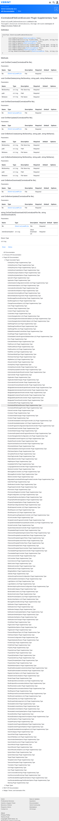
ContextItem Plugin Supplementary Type (19, 313)
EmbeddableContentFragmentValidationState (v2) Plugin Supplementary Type (30, 336)
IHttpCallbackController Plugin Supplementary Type (22, 459)
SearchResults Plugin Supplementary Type (20, 747)
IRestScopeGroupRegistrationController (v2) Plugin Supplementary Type (28, 515)
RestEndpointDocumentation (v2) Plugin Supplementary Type (25, 681)
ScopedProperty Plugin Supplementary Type (20, 721)
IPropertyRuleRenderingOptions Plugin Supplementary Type (25, 499)
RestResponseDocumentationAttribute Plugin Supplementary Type (27, 693)
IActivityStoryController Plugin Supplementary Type (22, 367)
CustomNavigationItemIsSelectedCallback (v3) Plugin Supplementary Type (29, 318)
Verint (2, 799)
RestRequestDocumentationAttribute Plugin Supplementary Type (26, 688)
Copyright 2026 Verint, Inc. (9, 819)
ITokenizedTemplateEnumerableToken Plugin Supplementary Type (27, 535)
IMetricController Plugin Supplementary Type (20, 477)
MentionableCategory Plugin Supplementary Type (22, 589)
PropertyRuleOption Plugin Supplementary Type (21, 655)
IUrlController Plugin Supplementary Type (20, 558)
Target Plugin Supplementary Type (17, 757)
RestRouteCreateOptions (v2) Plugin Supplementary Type (24, 696)
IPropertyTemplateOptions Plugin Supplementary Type (23, 502)
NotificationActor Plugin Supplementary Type (20, 607)
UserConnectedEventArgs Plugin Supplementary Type (23, 772)
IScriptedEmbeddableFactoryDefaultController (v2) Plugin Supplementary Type (30, 522)
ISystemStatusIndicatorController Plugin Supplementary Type (25, 528)
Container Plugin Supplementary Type (19, 308)
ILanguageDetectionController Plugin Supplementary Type (24, 466)
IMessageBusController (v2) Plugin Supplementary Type (24, 471)
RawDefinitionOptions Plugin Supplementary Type (22, 665)
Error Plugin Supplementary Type (17, 339)
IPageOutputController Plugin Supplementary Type (22, 487)
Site (50, 2)
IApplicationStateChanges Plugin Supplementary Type (23, 380)
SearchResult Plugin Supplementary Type (20, 744)
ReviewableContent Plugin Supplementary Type (21, 704)
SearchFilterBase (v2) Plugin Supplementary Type (22, 737)
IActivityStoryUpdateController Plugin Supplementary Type (24, 369)
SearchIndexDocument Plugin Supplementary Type (22, 742)
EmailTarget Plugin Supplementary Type (19, 334)
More (19, 11)
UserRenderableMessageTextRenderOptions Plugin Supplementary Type (29, 780)
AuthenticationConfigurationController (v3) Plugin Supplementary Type (28, 283)
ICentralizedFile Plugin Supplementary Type (20, 403)
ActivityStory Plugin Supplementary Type (19, 262)
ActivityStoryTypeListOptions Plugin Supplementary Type (24, 272)
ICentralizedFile (29, 38)
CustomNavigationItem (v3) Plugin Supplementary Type (24, 316)
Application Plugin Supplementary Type (19, 280)
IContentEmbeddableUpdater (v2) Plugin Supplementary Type (25, 423)
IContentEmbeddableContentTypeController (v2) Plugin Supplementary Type (30, 420)
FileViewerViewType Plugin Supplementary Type (22, 357)
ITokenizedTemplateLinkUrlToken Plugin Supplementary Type (25, 540)
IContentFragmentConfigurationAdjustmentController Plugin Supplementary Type (31, 426)
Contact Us (4, 809)
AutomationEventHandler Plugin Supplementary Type (23, 288)
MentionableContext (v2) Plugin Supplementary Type (23, 591)
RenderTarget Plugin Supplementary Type (20, 678)
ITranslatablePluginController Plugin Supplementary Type (24, 553)
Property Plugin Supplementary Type (18, 647)
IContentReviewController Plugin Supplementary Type (23, 428)
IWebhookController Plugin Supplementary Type (21, 566)
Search (53, 2)
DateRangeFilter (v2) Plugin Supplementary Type (22, 329)
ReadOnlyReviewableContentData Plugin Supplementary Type (26, 670)
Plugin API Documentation (10, 257)
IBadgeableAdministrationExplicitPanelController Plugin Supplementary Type (30, 387)
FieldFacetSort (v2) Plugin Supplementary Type (21, 349)
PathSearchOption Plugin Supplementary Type (21, 635)
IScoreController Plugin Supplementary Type (20, 517)
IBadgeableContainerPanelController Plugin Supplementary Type (26, 395)
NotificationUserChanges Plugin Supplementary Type (23, 619)
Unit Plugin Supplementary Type (17, 767)
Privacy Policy (5, 815)
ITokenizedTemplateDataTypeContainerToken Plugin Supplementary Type (29, 533)
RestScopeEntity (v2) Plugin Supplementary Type (22, 698)
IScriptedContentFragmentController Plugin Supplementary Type (26, 520)
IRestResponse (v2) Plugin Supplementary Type (21, 512)
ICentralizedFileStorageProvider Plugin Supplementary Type (25, 408)
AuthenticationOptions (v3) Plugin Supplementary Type (23, 285)
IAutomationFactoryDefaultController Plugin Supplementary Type (26, 385)
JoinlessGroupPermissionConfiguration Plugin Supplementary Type (27, 576)
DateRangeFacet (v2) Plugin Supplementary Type (22, 324)
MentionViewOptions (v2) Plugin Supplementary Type (23, 599)
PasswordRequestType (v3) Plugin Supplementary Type (24, 632)
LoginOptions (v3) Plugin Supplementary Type (21, 581)
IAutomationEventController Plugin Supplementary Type (24, 382)
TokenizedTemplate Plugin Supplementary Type (21, 762)
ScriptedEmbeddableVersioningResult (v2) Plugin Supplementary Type (28, 729)
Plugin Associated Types (12, 260)
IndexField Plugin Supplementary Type (19, 482)
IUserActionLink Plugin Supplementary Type (20, 561)
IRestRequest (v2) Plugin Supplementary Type (21, 510)
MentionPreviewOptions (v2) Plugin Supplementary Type (24, 596)
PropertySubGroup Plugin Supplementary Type (21, 658)
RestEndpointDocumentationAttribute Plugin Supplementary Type (26, 683)
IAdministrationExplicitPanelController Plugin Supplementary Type (27, 372)
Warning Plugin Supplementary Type (18, 783)
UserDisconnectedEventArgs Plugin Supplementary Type (24, 775)
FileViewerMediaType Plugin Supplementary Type (22, 354)
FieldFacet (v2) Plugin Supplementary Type (20, 344)
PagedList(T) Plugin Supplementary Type (19, 630)
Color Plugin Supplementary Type (17, 306)
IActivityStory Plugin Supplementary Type (19, 364)
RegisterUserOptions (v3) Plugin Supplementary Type (23, 673)
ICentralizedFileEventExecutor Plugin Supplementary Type (24, 405)
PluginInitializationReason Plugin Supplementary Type (23, 640)
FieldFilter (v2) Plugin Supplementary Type (20, 352)
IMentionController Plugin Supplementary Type (21, 469)
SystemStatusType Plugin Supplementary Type (21, 755)
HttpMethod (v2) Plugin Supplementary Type (20, 359)
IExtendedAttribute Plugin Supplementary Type (21, 446)
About (3, 813)
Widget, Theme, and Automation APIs (13, 791)
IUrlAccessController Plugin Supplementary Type (22, 556)
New (56, 9)
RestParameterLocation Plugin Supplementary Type (23, 686)
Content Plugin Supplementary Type (18, 311)
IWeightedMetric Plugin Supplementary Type (20, 571)
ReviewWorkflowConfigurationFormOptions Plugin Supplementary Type (28, 716)
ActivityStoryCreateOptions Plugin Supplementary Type (23, 270)
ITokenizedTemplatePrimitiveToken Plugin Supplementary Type (26, 543)
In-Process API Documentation (11, 255)
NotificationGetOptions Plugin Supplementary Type (22, 617)
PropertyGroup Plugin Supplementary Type (20, 650)
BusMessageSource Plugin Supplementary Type (22, 301)
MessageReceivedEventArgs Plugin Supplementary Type (24, 602)
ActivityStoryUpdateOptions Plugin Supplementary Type (24, 275)
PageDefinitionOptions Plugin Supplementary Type (22, 627)
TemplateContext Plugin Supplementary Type (21, 760)
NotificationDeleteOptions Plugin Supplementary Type (23, 614)
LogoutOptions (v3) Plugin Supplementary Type (21, 584)
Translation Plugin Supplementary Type (19, 765)
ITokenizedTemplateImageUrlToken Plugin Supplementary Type (26, 538)
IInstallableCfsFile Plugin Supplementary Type (21, 464)
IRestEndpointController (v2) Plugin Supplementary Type (24, 507)
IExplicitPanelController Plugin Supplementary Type (22, 441)
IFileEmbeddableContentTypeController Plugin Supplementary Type (27, 448)
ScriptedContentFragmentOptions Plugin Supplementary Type (25, 727)
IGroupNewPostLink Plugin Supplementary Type (21, 454)
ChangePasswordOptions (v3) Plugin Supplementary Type (24, 303)
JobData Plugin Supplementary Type (18, 573)
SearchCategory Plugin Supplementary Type (20, 732)
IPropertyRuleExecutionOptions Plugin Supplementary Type (25, 497)
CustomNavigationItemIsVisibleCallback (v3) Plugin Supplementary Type (28, 321)
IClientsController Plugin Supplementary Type (21, 410)
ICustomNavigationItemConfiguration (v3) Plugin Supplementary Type (28, 436)
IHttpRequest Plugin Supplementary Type (20, 461)
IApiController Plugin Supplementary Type (20, 375)
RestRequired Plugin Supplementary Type (20, 691)
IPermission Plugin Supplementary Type (19, 489)
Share (4, 247)
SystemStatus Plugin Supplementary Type (20, 752)
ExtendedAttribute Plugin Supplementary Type (21, 341)
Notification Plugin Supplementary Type (19, 604)
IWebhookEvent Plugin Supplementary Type (20, 568)
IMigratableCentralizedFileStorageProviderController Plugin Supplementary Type (31, 479)
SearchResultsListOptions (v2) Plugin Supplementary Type (24, 749)
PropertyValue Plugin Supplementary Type (20, 663)
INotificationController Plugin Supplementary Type (22, 484)
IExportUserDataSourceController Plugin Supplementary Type (25, 443)
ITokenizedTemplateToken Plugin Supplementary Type (23, 545)
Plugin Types (8, 785)
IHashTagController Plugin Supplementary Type (21, 456)
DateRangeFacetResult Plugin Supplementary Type (22, 326)
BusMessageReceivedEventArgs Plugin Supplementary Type (25, 298)
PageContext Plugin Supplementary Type (19, 624)
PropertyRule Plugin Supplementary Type (20, 653)
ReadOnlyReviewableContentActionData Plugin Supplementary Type (27, 668)
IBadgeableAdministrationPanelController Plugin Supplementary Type (28, 390)
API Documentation (9, 252)
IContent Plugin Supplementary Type (18, 418)
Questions (33, 801)
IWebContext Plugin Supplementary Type (19, 563)
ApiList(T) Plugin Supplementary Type (18, 278)
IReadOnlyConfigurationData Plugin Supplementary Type (24, 505)
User (57, 2)
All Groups (33, 809)
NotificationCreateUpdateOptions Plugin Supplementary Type (25, 612)
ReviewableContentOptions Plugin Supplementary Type (24, 709)
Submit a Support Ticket (8, 803)
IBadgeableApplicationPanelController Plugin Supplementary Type (27, 392)
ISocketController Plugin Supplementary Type (21, 525)
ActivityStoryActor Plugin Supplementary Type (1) (22, 267)
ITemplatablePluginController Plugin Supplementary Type (24, 530)
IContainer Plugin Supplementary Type (19, 413)
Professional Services (7, 801)
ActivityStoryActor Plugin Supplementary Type (21, 265)
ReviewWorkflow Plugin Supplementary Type (20, 714)
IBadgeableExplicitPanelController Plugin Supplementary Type (26, 397)
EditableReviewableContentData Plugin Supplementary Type (25, 331)
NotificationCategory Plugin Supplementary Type (22, 609)
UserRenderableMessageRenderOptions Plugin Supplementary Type (27, 778)
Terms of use (5, 817)
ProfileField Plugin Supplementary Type (19, 645)
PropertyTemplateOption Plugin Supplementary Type (23, 660)
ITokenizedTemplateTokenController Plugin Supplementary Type (26, 548)
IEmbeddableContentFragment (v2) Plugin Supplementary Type (26, 438)
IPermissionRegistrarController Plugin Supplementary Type (25, 492)
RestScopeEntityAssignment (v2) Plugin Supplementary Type (25, 701)
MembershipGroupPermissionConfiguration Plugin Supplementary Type (28, 586)
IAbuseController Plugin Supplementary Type (21, 362)
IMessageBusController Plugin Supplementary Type (22, 474)
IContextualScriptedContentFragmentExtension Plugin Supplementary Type (29, 433)
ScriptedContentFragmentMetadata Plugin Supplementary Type (26, 724)
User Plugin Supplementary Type (17, 770)
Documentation (34, 803)
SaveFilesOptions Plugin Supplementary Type (21, 719)
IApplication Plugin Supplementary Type (19, 377)
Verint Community (5, 6)
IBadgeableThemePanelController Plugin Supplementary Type (26, 400)
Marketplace (33, 807)
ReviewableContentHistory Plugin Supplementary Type (23, 706)
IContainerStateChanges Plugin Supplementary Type (23, 415)
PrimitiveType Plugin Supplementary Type (20, 642)
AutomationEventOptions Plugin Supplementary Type (23, 290)
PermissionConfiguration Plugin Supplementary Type (23, 637)
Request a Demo (6, 807)
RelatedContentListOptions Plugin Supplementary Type (23, 675)
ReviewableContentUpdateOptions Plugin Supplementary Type (26, 711)
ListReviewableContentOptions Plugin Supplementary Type (25, 579)
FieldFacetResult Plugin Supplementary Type (21, 346)
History (10, 247)
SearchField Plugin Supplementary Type (19, 734)
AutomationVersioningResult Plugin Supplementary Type (24, 293)
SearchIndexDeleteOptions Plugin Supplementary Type (23, 739)
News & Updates (35, 799)
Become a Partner (6, 805)
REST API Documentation (9, 788)
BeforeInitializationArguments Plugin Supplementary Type (24, 295)
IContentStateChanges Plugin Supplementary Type (22, 431)
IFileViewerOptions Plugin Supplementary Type (21, 451)
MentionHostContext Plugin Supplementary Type (22, 594)
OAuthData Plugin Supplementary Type (19, 622)
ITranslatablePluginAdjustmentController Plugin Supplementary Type (27, 551)
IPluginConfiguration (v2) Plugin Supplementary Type (23, 494)
